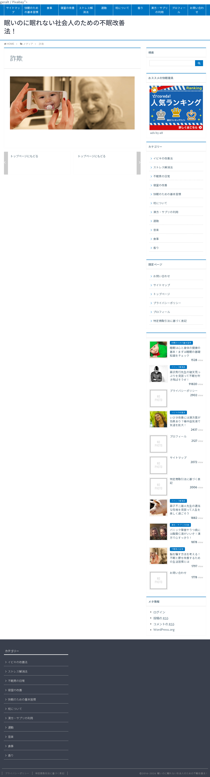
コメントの (163, 624)
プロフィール (179, 10)
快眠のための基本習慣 (31, 10)
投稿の (160, 618)
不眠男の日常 (161, 176)
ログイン (159, 612)
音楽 (156, 230)
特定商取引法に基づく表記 (170, 321)
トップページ (161, 294)
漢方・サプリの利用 (159, 10)
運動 (104, 8)
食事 (49, 8)
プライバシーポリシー (167, 303)
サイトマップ (13, 10)
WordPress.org (164, 630)
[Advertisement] (106, 677)
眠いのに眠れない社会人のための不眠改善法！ (64, 27)
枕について (122, 8)
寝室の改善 (68, 8)
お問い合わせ (197, 10)
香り (140, 8)
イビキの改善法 (163, 158)
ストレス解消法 (86, 10)
